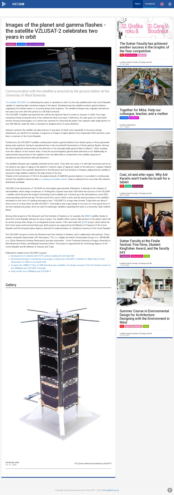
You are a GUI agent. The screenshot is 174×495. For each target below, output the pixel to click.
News (138, 3)
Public (147, 256)
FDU (121, 55)
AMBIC (88, 216)
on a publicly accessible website (53, 179)
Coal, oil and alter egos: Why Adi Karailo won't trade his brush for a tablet (145, 178)
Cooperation (10, 44)
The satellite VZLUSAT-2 (16, 102)
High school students (133, 326)
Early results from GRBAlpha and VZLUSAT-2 (31, 271)
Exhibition (142, 55)
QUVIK (84, 222)
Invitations (150, 3)
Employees (134, 118)
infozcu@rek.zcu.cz (110, 490)
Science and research (35, 44)
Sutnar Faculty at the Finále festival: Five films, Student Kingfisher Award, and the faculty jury (144, 246)
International (137, 186)
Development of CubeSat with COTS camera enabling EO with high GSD (42, 256)
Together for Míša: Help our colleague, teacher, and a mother (144, 112)
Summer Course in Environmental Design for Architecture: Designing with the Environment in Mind (145, 316)
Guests (128, 186)
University (21, 44)
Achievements (130, 55)
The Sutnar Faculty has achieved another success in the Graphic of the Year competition (144, 47)
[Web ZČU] (4, 4)
